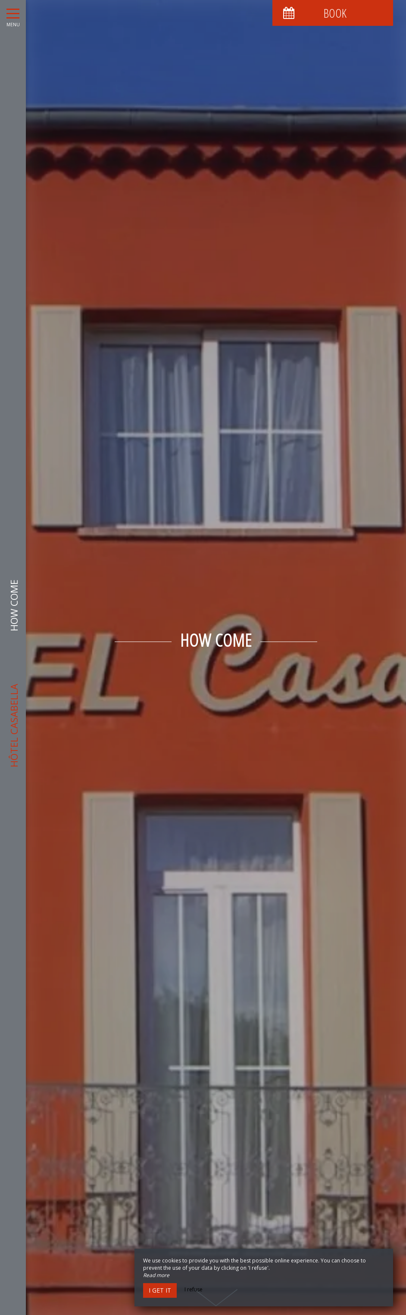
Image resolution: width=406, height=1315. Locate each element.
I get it (160, 1290)
